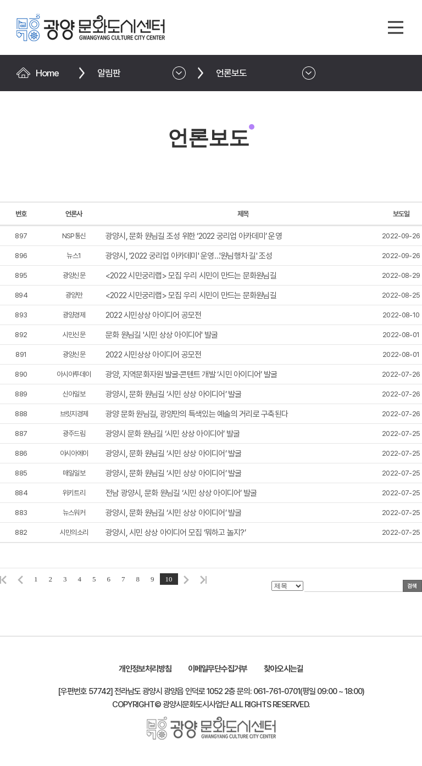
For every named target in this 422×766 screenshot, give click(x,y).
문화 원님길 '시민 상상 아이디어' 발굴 (162, 335)
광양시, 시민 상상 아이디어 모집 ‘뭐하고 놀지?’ (176, 533)
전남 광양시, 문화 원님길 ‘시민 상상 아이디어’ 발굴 (181, 493)
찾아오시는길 (283, 669)
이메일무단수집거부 (217, 669)
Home (47, 73)
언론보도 (231, 73)
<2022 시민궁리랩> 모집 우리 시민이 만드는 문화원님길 (191, 276)
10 (169, 579)
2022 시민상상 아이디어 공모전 (154, 315)
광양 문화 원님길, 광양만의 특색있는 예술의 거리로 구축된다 (197, 414)
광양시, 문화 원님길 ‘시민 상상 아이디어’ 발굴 (174, 394)
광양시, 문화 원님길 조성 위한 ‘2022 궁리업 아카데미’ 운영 (194, 236)
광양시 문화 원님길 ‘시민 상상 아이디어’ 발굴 (173, 434)
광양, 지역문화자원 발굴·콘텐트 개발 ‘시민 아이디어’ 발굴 (191, 374)
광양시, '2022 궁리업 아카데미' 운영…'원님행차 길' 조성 (189, 256)
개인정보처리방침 (145, 669)
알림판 (108, 73)
